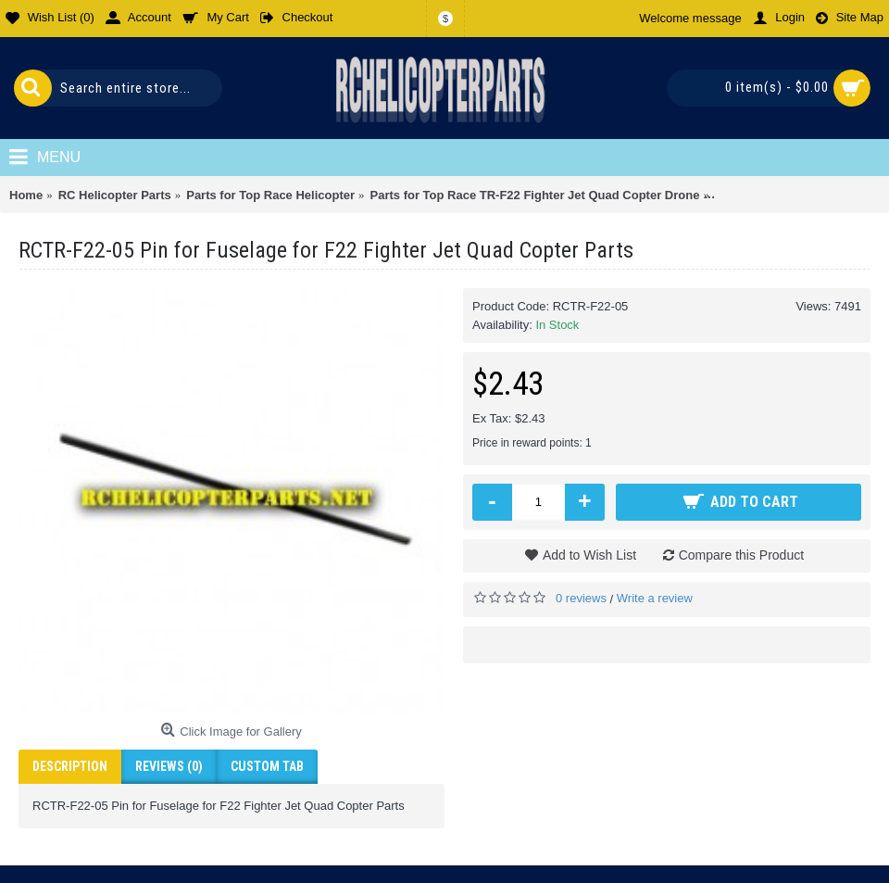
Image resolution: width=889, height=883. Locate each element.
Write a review (655, 598)
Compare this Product (741, 555)
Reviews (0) (169, 766)
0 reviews (581, 598)
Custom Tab (267, 766)
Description (69, 766)
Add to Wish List (589, 555)
